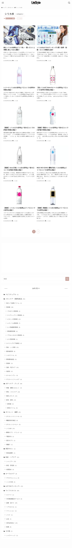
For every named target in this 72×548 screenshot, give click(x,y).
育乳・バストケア (13, 392)
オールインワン (12, 375)
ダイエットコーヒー (13, 424)
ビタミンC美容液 (14, 319)
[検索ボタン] (69, 3)
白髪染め (10, 469)
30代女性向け (11, 523)
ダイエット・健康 (10, 18)
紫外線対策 (10, 351)
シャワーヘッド (12, 535)
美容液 (9, 307)
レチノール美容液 (13, 323)
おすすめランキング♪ (14, 486)
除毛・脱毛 (11, 400)
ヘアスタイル (11, 507)
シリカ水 (10, 428)
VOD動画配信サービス (14, 499)
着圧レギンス (11, 396)
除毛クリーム (12, 408)
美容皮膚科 (10, 453)
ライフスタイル (12, 490)
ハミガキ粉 (10, 482)
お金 (8, 519)
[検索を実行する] (67, 279)
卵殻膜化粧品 (11, 359)
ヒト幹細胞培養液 (13, 327)
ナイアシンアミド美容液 (15, 315)
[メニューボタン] (3, 3)
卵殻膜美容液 (12, 331)
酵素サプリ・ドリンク (14, 432)
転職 (8, 527)
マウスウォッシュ (12, 478)
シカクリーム (11, 355)
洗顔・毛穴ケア (12, 367)
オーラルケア (11, 473)
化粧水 (9, 371)
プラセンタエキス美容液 (15, 335)
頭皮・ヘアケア (12, 457)
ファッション (11, 511)
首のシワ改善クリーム (14, 303)
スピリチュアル (12, 294)
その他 (9, 531)
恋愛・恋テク (11, 503)
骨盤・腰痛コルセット (14, 388)
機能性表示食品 (12, 420)
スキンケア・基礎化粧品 (15, 299)
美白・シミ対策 (12, 347)
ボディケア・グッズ (14, 383)
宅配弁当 (10, 436)
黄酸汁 (9, 444)
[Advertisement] (36, 258)
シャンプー (11, 461)
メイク (9, 515)
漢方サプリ (10, 440)
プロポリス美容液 (13, 311)
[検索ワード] (36, 279)
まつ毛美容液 (12, 339)
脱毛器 (10, 404)
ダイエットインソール (14, 416)
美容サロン (10, 448)
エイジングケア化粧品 (14, 343)
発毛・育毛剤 (11, 465)
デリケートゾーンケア (14, 379)
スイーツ (10, 495)
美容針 (9, 363)
